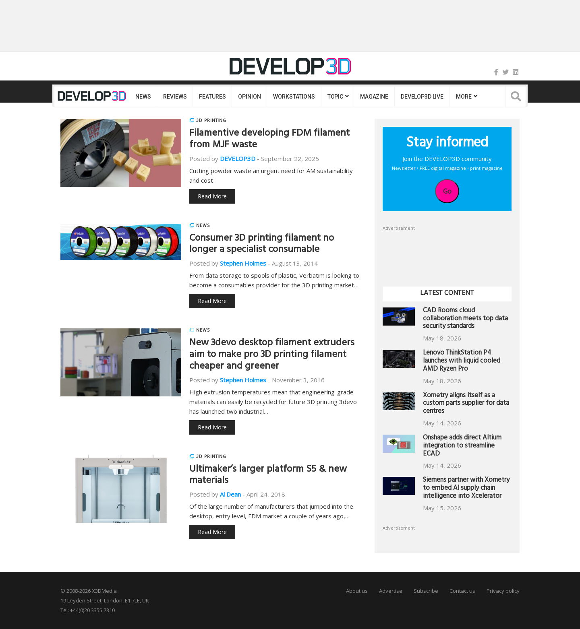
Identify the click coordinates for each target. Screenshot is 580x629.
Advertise (390, 590)
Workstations (294, 96)
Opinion (249, 96)
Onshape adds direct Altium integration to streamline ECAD (462, 446)
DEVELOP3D (237, 159)
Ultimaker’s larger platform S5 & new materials (268, 476)
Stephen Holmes (243, 263)
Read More (212, 196)
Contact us (462, 590)
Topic (335, 96)
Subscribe (426, 590)
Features (212, 96)
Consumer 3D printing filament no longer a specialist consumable (261, 245)
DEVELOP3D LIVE (422, 96)
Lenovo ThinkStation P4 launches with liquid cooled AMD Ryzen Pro (461, 361)
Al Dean (230, 494)
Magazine (374, 96)
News (143, 96)
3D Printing (211, 120)
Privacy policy (503, 590)
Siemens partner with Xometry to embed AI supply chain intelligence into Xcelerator (466, 488)
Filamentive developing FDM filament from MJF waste (269, 140)
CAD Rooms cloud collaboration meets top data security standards (465, 319)
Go (447, 191)
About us (357, 590)
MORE (463, 96)
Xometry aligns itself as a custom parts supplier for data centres (466, 404)
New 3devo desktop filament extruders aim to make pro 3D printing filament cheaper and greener (271, 355)
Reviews (174, 96)
